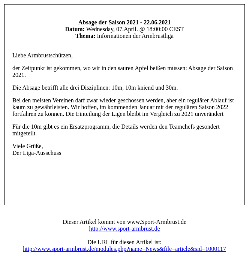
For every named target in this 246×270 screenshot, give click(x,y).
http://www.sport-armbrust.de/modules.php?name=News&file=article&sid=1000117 (124, 249)
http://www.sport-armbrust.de (124, 228)
